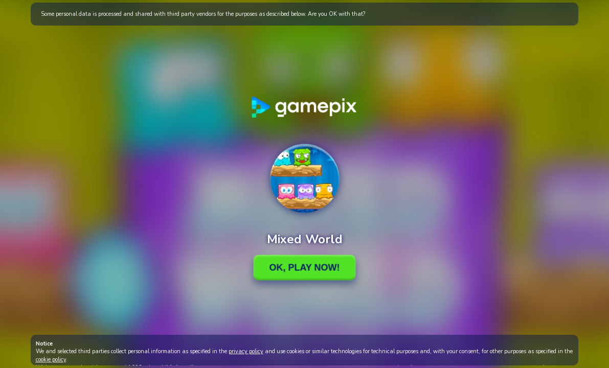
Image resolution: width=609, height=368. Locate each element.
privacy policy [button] (246, 351)
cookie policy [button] (51, 359)
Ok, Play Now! (304, 267)
